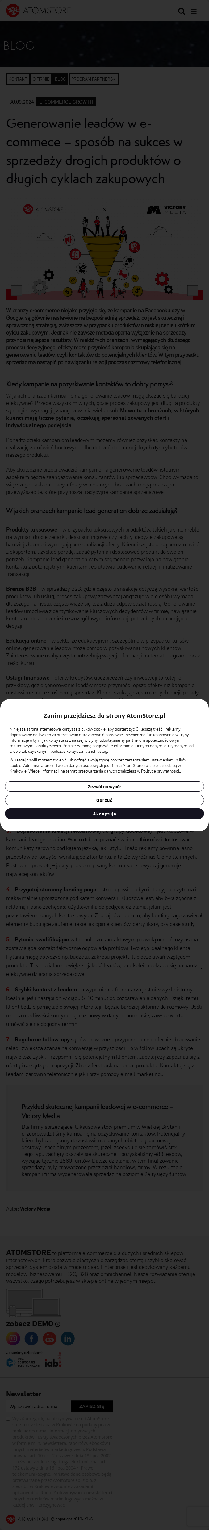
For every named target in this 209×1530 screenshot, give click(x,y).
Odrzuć (104, 800)
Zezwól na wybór (104, 786)
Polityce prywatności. (160, 770)
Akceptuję (104, 813)
